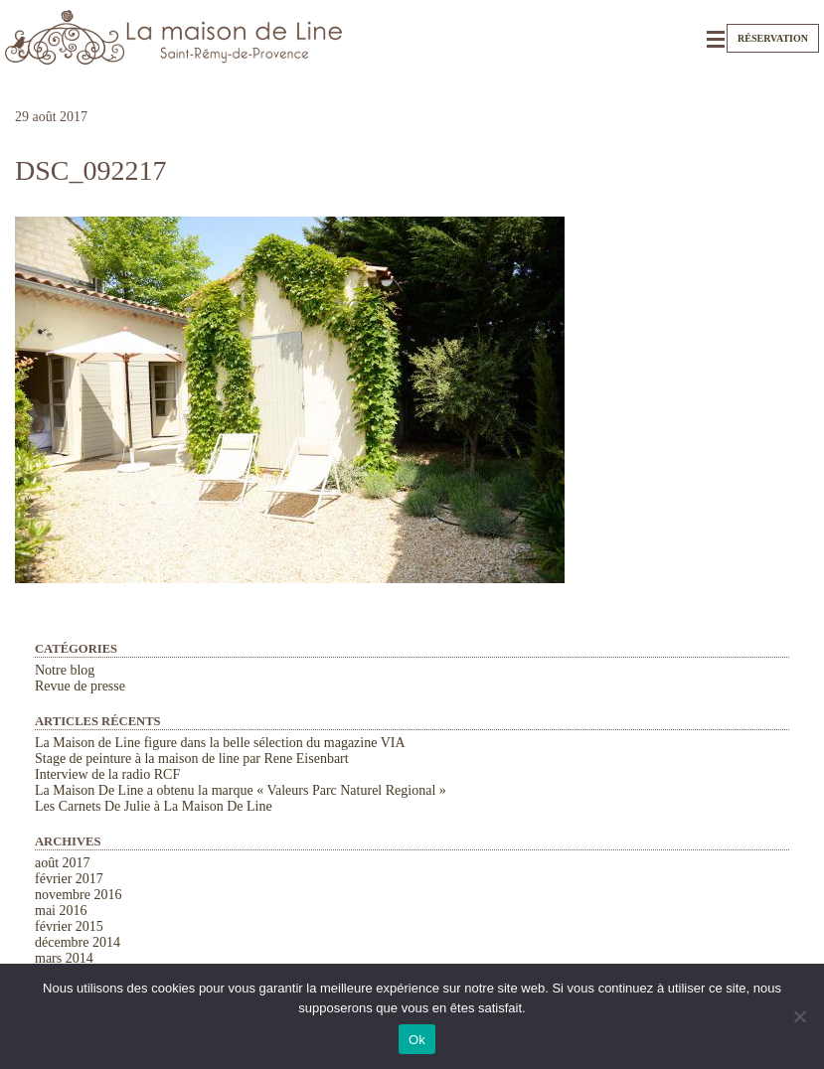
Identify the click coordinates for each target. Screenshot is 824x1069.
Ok (417, 1039)
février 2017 (69, 878)
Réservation (773, 38)
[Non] (799, 1016)
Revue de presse (80, 686)
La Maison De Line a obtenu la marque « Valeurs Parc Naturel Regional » (240, 790)
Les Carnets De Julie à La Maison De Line (153, 806)
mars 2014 (64, 958)
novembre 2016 (78, 894)
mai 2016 (61, 910)
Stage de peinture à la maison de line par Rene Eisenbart (192, 758)
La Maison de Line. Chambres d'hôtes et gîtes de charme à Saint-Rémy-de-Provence (174, 37)
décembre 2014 (77, 942)
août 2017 (62, 862)
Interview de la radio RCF (107, 774)
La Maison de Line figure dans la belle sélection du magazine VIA (220, 742)
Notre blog (64, 670)
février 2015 (69, 926)
